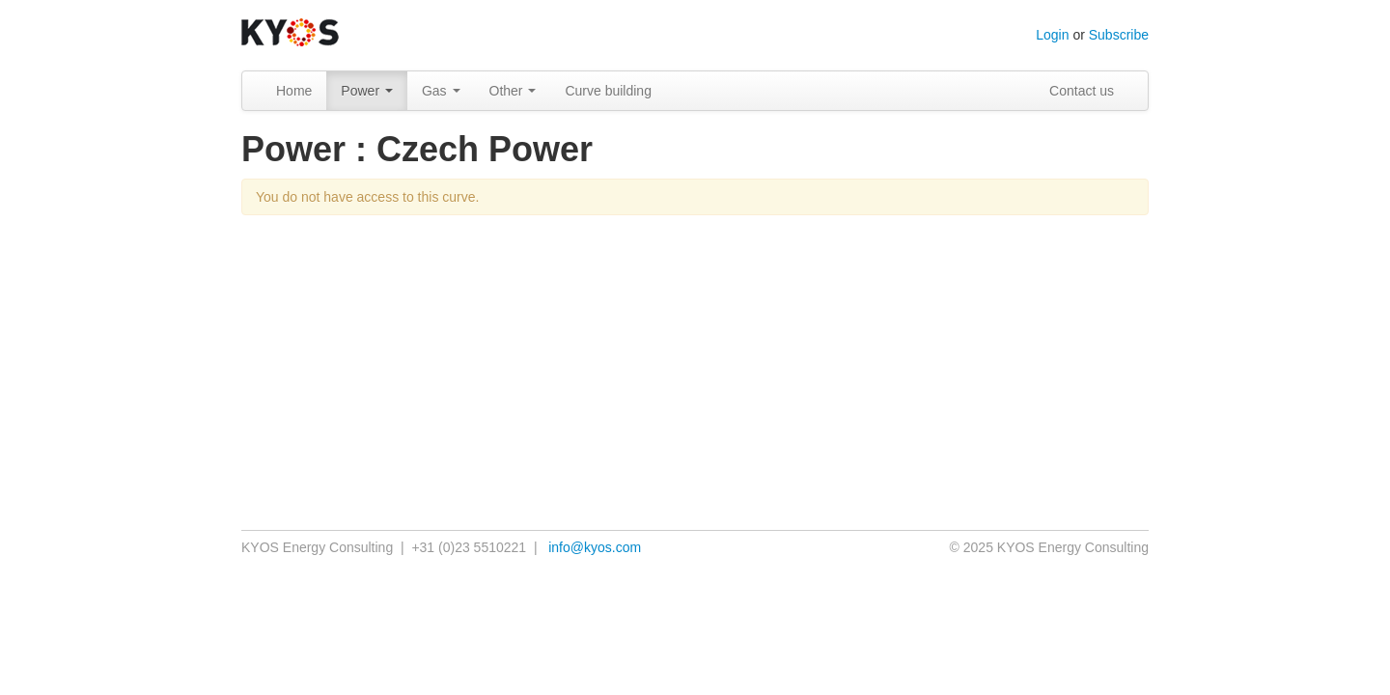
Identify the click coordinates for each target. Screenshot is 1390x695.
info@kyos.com (594, 547)
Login (1052, 34)
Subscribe (1119, 34)
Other (513, 90)
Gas (441, 90)
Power (367, 90)
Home (294, 90)
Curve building (608, 90)
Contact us (1081, 90)
